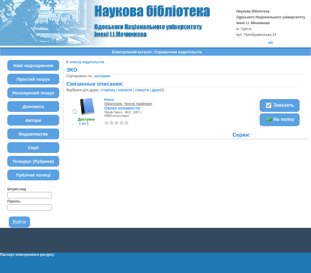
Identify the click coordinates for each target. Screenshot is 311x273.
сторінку (108, 90)
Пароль (13, 201)
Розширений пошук (33, 92)
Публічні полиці (33, 174)
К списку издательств (85, 62)
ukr (271, 42)
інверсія (125, 90)
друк (156, 90)
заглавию (102, 76)
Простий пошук (33, 79)
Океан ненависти (122, 108)
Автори (33, 120)
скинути (142, 90)
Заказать (279, 105)
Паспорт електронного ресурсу (27, 255)
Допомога (33, 106)
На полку (279, 119)
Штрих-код (16, 189)
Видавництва (33, 133)
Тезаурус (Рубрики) (33, 161)
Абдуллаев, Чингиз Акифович (128, 104)
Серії (33, 147)
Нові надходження (33, 65)
